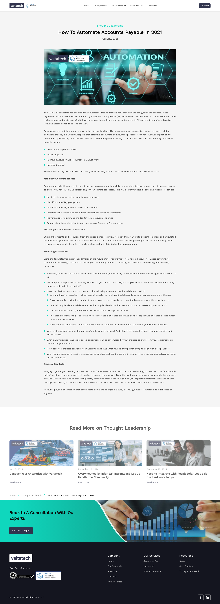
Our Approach (100, 5)
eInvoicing (148, 566)
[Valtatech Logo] (20, 558)
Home (85, 5)
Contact (205, 5)
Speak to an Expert (21, 530)
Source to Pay (150, 561)
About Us (152, 5)
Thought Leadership (31, 495)
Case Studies (186, 566)
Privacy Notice (115, 581)
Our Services (117, 5)
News (182, 561)
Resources (135, 5)
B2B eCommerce (152, 571)
